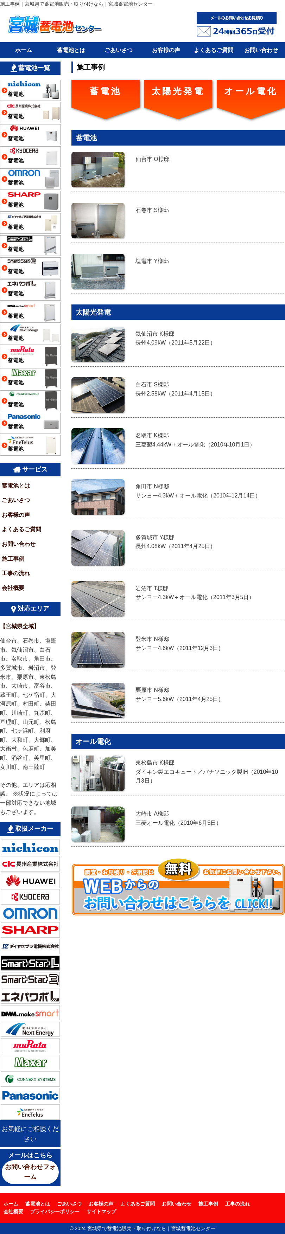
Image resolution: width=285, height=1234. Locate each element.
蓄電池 (105, 91)
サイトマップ (101, 1211)
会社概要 (13, 588)
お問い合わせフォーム (30, 1172)
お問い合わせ (261, 50)
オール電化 (251, 91)
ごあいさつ (118, 50)
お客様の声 (166, 50)
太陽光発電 (178, 91)
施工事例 (13, 559)
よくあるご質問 (213, 50)
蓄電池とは (71, 50)
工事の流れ (16, 573)
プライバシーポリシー (55, 1211)
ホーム (23, 50)
